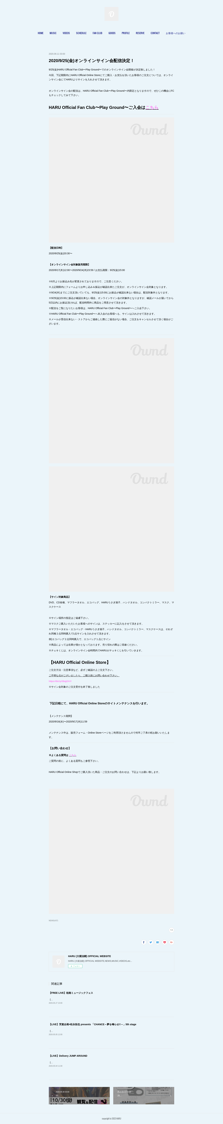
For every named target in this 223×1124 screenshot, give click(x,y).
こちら (152, 107)
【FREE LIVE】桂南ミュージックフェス (71, 992)
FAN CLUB (97, 33)
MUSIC (53, 33)
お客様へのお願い (175, 33)
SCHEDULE (81, 33)
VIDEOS (66, 33)
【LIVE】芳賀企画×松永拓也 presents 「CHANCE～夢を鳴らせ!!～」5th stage (92, 1024)
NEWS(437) (53, 921)
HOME (40, 33)
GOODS (112, 33)
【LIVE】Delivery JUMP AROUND (68, 1055)
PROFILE (126, 33)
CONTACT (155, 33)
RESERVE (140, 33)
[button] (40, 33)
